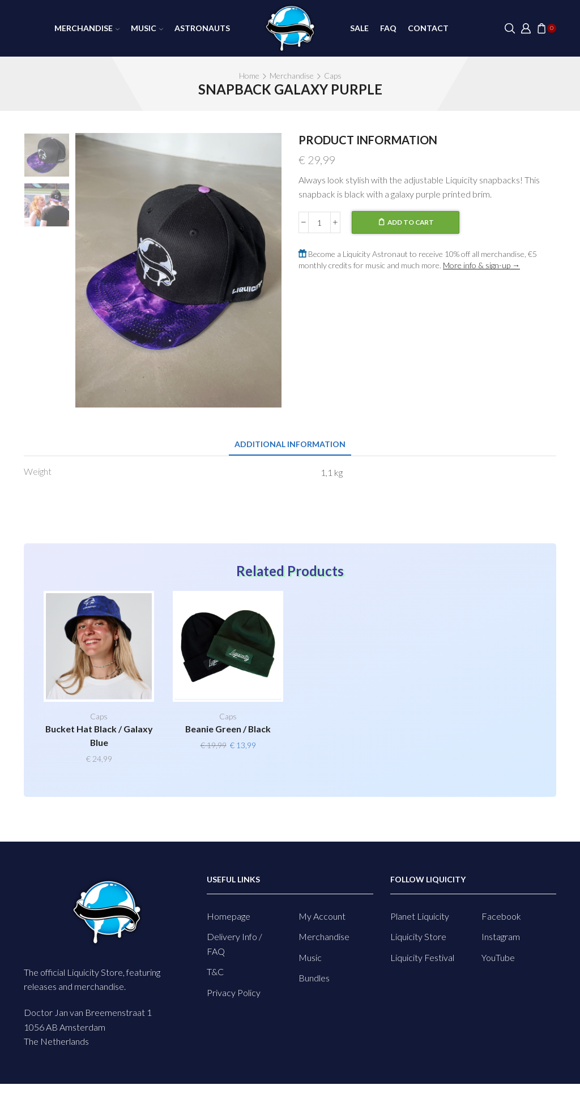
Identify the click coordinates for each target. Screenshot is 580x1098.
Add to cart (410, 222)
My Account (322, 916)
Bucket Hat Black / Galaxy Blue (99, 735)
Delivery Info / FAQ (234, 944)
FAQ (388, 28)
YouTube (498, 957)
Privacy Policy (234, 992)
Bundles (314, 977)
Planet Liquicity (419, 916)
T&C (215, 971)
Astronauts (202, 28)
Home (249, 75)
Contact (428, 28)
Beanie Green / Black (228, 728)
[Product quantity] (319, 222)
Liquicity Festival (422, 957)
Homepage (228, 916)
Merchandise (87, 28)
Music (147, 28)
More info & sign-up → (481, 265)
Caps (333, 75)
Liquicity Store (418, 936)
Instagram (500, 936)
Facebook (501, 916)
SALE (359, 28)
